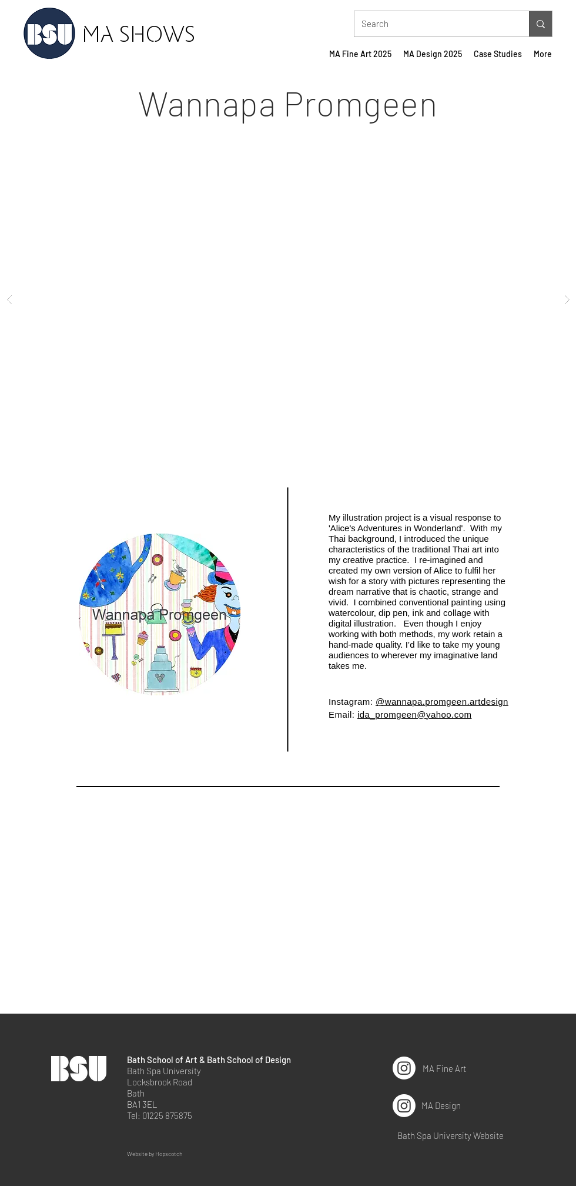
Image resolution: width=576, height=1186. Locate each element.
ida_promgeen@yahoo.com (414, 714)
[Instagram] (404, 1068)
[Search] (432, 23)
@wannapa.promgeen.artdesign (442, 702)
